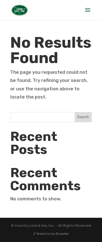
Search (83, 117)
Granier (62, 234)
